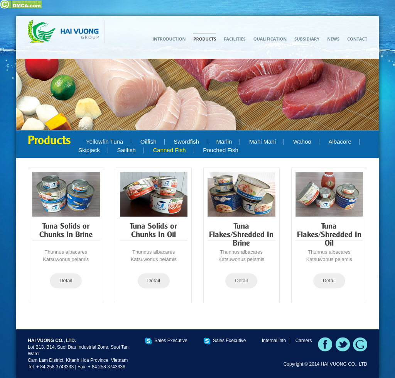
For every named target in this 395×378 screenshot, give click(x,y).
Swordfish (186, 141)
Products (204, 39)
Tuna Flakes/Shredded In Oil (329, 235)
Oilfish (148, 141)
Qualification (270, 39)
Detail (65, 280)
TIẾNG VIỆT (361, 26)
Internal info (274, 340)
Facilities (234, 39)
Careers (303, 340)
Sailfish (126, 150)
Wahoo (302, 141)
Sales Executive (170, 340)
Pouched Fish (220, 150)
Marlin (224, 141)
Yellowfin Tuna (104, 141)
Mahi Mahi (262, 141)
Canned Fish (169, 150)
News (333, 39)
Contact (357, 39)
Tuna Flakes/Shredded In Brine (241, 235)
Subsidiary (306, 39)
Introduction (169, 39)
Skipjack (89, 150)
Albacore (340, 141)
